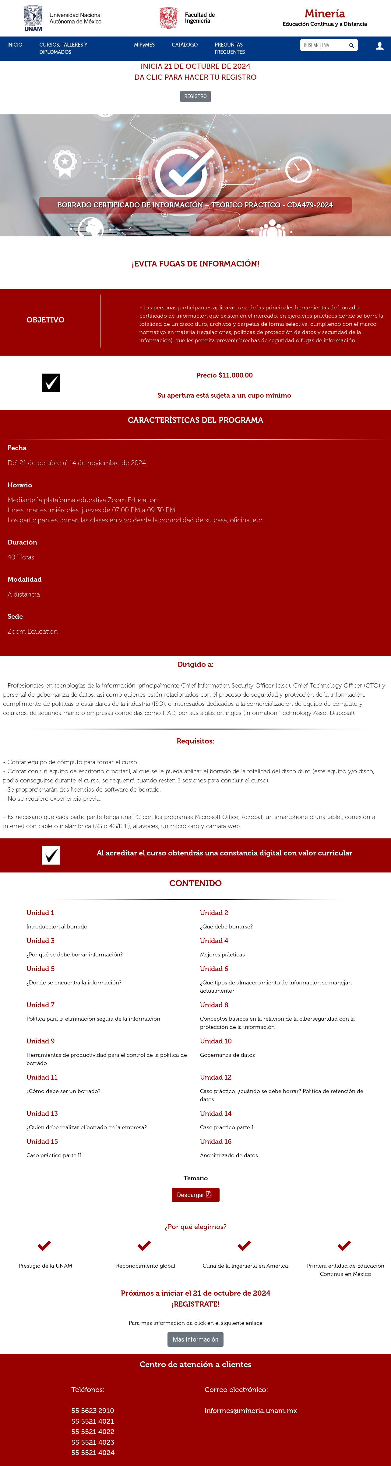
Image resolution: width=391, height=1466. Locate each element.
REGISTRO (195, 96)
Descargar (194, 1195)
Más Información (195, 1339)
